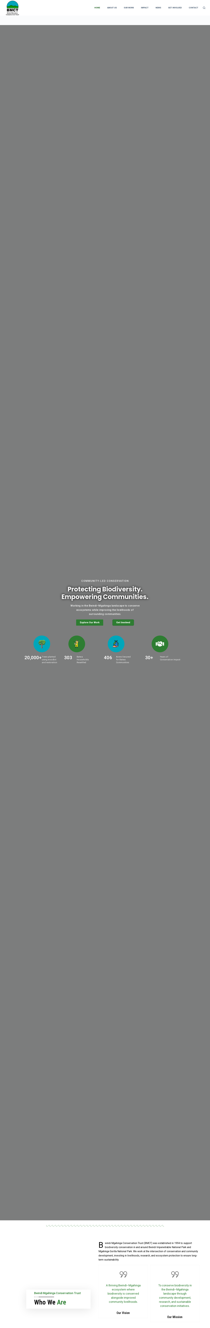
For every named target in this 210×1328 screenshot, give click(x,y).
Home (97, 8)
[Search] (204, 8)
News (158, 8)
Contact (193, 8)
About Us (112, 8)
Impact (144, 8)
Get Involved (175, 8)
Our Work (129, 8)
